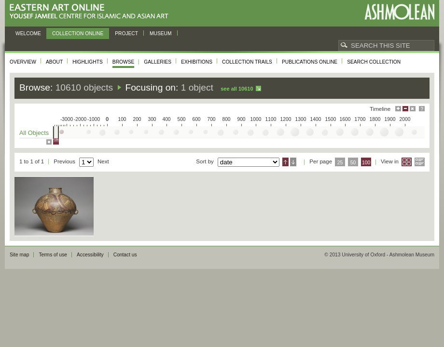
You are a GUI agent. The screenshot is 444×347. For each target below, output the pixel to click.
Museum (161, 33)
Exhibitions (196, 62)
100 (366, 162)
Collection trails (247, 62)
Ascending (285, 162)
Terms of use (53, 254)
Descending (293, 162)
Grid (407, 162)
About (54, 62)
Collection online (77, 33)
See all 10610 (237, 89)
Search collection (374, 62)
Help (422, 108)
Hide (413, 108)
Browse (123, 62)
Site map (19, 254)
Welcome (28, 33)
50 (353, 162)
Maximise (398, 108)
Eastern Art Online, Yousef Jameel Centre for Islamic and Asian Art (91, 12)
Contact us (125, 254)
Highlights (87, 62)
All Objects (34, 132)
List (420, 162)
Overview (23, 62)
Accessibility (90, 254)
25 (340, 162)
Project (126, 33)
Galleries (157, 62)
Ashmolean (399, 12)
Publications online (309, 62)
